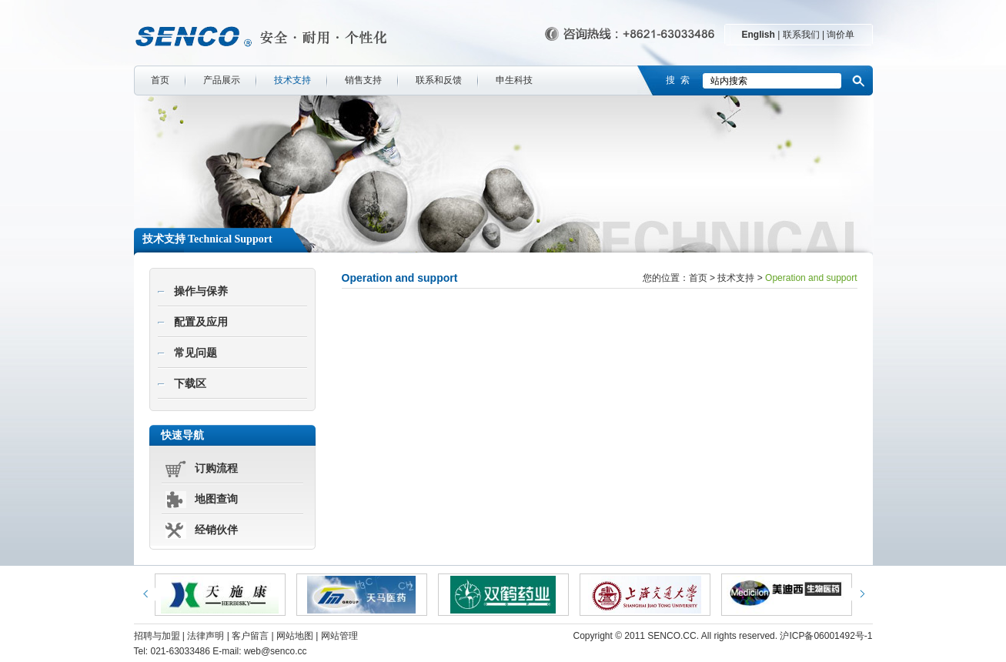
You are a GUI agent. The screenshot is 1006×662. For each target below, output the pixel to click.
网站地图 (294, 635)
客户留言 (250, 635)
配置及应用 (201, 322)
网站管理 (339, 635)
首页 (160, 80)
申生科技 (514, 80)
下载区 (190, 384)
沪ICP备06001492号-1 (826, 635)
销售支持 (363, 80)
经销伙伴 (216, 530)
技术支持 (292, 80)
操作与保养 (201, 291)
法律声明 (205, 635)
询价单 (840, 34)
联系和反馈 (439, 80)
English (758, 34)
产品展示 (221, 80)
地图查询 (216, 499)
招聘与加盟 (157, 635)
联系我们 (801, 34)
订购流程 (216, 468)
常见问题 (195, 353)
